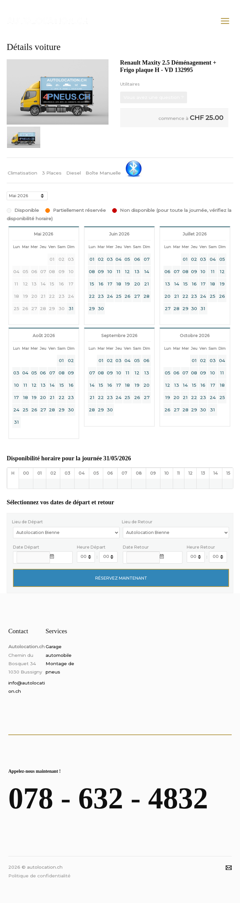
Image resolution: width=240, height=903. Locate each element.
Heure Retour (201, 547)
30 (101, 308)
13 (136, 271)
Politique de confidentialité (39, 875)
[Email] (229, 868)
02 (101, 259)
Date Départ (26, 547)
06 (137, 259)
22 (92, 296)
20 (137, 283)
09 (101, 271)
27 (137, 296)
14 (146, 271)
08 (92, 271)
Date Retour (136, 547)
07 (146, 259)
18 (118, 283)
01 (92, 259)
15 (92, 283)
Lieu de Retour (137, 521)
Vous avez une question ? (153, 97)
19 (127, 283)
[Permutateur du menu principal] (225, 20)
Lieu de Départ (27, 521)
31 (71, 308)
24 (110, 296)
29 (92, 308)
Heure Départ (91, 547)
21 (146, 283)
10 (109, 271)
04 (118, 259)
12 (127, 271)
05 (127, 259)
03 (110, 259)
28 (146, 296)
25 (118, 296)
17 (110, 283)
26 (127, 296)
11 (118, 271)
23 (101, 296)
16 (101, 283)
